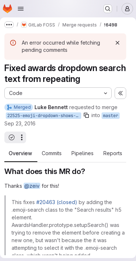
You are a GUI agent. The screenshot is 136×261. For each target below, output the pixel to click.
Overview (20, 153)
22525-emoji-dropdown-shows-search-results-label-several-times (44, 116)
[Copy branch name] (86, 115)
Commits (52, 153)
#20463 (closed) (56, 202)
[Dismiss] (117, 42)
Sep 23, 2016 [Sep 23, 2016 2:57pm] (20, 123)
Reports (112, 153)
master (110, 116)
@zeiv (32, 186)
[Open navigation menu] (20, 8)
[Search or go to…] (107, 8)
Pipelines (82, 153)
